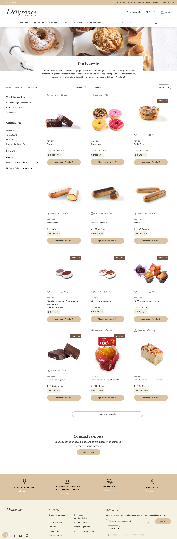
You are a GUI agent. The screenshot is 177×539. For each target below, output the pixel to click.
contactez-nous (168, 2)
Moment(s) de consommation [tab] (19, 167)
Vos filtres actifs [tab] (15, 96)
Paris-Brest (139, 143)
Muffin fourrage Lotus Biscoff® (105, 379)
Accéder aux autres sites (84, 532)
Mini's (10, 130)
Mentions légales (81, 523)
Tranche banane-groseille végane (149, 379)
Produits (24, 22)
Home (9, 87)
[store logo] (21, 11)
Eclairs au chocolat (99, 222)
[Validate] (163, 522)
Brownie (51, 143)
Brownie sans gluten (56, 379)
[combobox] (135, 22)
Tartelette (11, 134)
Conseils (65, 22)
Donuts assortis (98, 143)
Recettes (78, 22)
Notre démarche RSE (96, 22)
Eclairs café (139, 222)
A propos (53, 22)
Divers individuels (15, 143)
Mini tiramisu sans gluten (102, 300)
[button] (9, 2)
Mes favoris (151, 12)
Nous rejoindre (55, 532)
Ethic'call (52, 527)
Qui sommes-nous (57, 515)
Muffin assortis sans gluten (146, 300)
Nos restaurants (56, 536)
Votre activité (38, 22)
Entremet (11, 139)
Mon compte (132, 12)
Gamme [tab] (9, 156)
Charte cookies (55, 523)
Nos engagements (82, 527)
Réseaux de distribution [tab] (16, 162)
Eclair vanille (52, 222)
